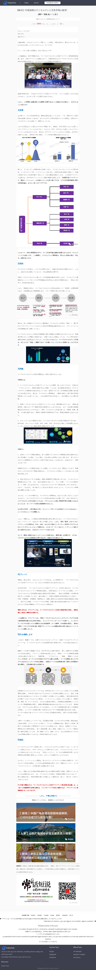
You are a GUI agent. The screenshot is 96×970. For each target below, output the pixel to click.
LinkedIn (65, 915)
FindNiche (52, 957)
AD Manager (77, 951)
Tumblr (46, 915)
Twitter (32, 915)
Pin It (71, 915)
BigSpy (36, 3)
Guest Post (5, 966)
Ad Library (76, 957)
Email (52, 915)
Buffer (58, 915)
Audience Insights (79, 954)
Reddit (39, 915)
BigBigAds (52, 954)
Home (26, 3)
